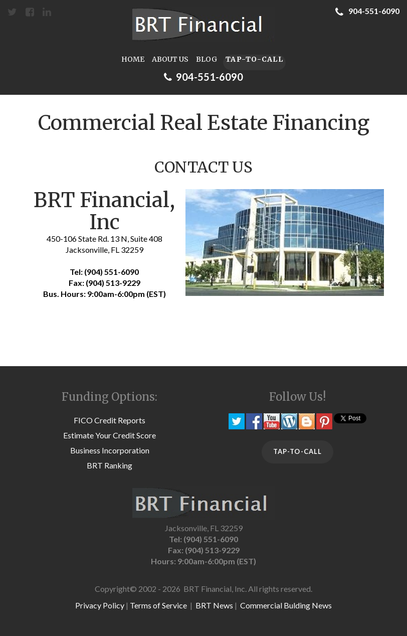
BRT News (214, 605)
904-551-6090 (367, 11)
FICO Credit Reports (109, 420)
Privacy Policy (99, 605)
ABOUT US (170, 59)
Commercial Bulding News (286, 605)
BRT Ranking (109, 465)
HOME (132, 59)
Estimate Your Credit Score (109, 435)
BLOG (206, 59)
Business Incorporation (109, 450)
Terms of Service (158, 605)
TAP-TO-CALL (254, 59)
